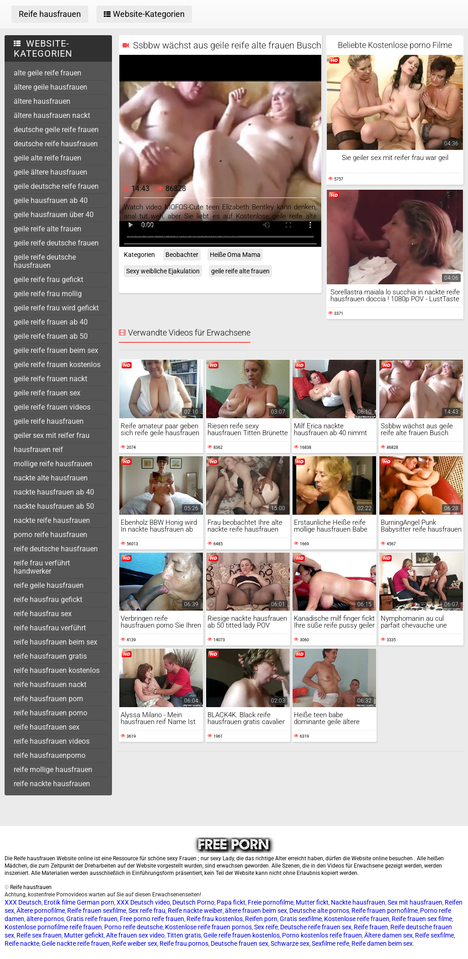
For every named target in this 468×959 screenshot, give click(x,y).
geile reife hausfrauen (49, 421)
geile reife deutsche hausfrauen (45, 261)
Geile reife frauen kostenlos (241, 935)
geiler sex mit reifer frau (52, 435)
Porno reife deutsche (133, 927)
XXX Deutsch (23, 902)
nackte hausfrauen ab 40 (54, 492)
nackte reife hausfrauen (52, 520)
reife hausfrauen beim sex (55, 642)
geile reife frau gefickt (48, 279)
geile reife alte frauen (47, 228)
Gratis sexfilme (301, 918)
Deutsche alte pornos (319, 910)
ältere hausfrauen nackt (52, 115)
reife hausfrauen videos (52, 741)
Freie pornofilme (270, 902)
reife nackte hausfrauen (52, 783)
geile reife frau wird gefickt (56, 308)
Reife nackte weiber (195, 910)
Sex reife (266, 927)
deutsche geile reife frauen (56, 129)
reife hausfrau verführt (50, 627)
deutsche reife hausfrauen (56, 143)
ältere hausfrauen (42, 101)
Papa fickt (231, 902)
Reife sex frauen (39, 935)
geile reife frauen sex (47, 393)
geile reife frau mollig (48, 293)
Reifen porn (261, 918)
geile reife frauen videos (52, 407)
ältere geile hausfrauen (50, 87)
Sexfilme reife (330, 943)
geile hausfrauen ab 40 (51, 200)
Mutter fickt (312, 902)
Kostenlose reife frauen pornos (208, 927)
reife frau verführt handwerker (42, 567)
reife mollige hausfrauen (53, 769)
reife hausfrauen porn (48, 698)
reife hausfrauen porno (50, 713)
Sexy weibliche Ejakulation (163, 271)
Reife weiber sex (134, 943)
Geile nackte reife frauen (76, 943)
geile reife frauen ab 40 (51, 322)
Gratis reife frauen (91, 918)
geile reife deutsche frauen (56, 243)
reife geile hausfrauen (49, 585)
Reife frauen (371, 927)
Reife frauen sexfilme (96, 910)
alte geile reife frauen (47, 73)
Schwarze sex (290, 943)
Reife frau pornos (184, 943)
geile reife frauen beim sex (56, 350)
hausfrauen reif (38, 449)
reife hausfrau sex (43, 613)
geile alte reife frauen (47, 158)
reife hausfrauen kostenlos (57, 670)
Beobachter (181, 254)
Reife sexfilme (434, 935)
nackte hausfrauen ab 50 (54, 506)
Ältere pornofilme (40, 910)
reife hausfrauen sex (47, 727)
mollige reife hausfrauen (53, 463)
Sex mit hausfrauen (415, 902)
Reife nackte (22, 943)
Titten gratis (184, 935)
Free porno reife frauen (152, 918)
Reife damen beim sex (382, 943)
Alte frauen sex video (135, 935)
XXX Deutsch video (143, 902)
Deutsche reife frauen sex (315, 927)
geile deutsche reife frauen (56, 186)
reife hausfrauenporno (49, 755)
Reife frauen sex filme (422, 918)
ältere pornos (45, 918)
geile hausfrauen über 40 (54, 214)
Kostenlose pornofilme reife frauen (53, 927)
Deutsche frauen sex (239, 943)
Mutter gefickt (84, 935)
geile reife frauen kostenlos (57, 364)
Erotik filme (59, 902)
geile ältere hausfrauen (50, 172)
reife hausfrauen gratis (50, 656)
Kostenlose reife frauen (356, 918)
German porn (95, 902)
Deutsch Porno (193, 902)
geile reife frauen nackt (50, 378)
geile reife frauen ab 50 (51, 336)
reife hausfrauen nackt (50, 684)
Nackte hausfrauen (358, 902)
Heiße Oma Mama (235, 254)
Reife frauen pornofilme (384, 910)
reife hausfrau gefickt (48, 599)
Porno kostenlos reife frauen (322, 935)
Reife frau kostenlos (214, 918)
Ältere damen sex (388, 935)
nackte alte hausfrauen (51, 478)
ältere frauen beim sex (256, 910)
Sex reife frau (146, 910)
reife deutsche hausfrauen (56, 548)
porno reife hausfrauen (50, 534)
